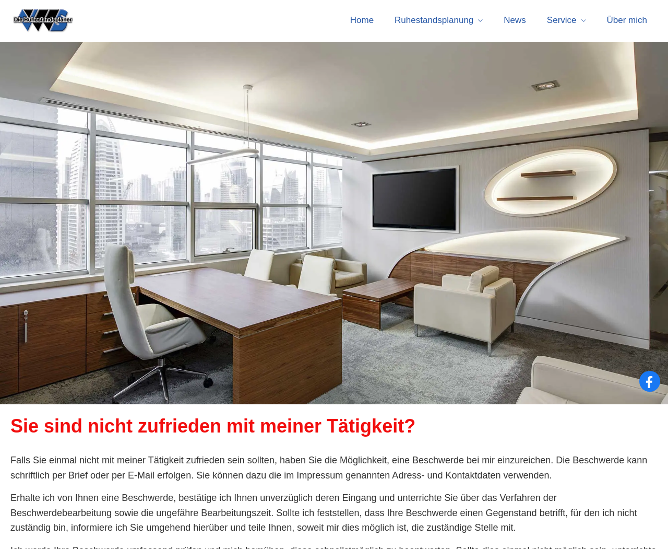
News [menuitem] (515, 20)
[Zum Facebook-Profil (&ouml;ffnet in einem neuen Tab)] (649, 381)
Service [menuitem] (562, 20)
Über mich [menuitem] (627, 20)
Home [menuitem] (362, 20)
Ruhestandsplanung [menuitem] (434, 20)
